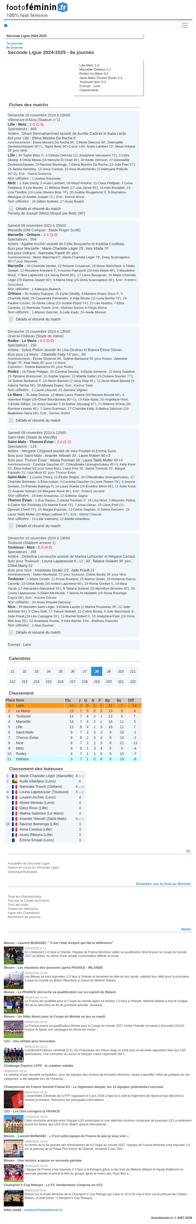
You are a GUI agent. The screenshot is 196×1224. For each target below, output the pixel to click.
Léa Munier (34, 188)
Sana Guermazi (54, 408)
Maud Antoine (125, 146)
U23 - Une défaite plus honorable (29, 1041)
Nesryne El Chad (59, 160)
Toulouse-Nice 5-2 (92, 82)
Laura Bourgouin (94, 275)
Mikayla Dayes (52, 385)
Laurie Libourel (46, 390)
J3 (36, 671)
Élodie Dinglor (69, 477)
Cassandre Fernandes (51, 298)
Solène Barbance (76, 359)
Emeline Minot (96, 486)
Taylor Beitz (53, 146)
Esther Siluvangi (78, 404)
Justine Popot (72, 303)
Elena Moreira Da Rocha (52, 138)
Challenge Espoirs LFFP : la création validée (39, 1066)
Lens (97, 86)
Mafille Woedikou (77, 519)
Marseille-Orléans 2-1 (95, 69)
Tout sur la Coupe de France (28, 900)
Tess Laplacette (31, 275)
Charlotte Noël (18, 298)
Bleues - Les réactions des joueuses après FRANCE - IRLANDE (53, 967)
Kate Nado (31, 363)
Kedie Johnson (96, 160)
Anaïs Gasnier (47, 404)
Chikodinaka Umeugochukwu (87, 464)
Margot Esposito (55, 509)
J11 (133, 671)
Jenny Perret (59, 275)
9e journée (14, 47)
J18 (85, 682)
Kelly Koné (128, 464)
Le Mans (29, 341)
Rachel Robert (76, 616)
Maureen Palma (123, 500)
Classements (89, 90)
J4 (49, 671)
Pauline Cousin (19, 303)
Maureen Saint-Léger (38, 607)
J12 (12, 682)
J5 (61, 671)
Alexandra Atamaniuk (39, 588)
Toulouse (16, 547)
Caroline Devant (67, 372)
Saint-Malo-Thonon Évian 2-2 (100, 78)
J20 (109, 682)
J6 (73, 671)
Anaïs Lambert (97, 146)
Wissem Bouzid (102, 395)
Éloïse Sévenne (44, 359)
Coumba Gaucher (46, 464)
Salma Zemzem (112, 509)
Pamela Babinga (38, 486)
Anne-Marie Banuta (116, 381)
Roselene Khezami (39, 270)
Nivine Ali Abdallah (83, 593)
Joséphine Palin (108, 616)
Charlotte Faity (54, 354)
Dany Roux (28, 808)
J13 (24, 682)
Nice (31, 547)
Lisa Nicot (34, 472)
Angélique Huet (116, 399)
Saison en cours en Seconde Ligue (33, 867)
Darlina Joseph (34, 280)
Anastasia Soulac (49, 570)
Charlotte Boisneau (22, 482)
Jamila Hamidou (24, 169)
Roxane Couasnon (76, 266)
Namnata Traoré (52, 253)
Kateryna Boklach (48, 289)
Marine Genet (95, 579)
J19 (97, 682)
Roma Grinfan (99, 584)
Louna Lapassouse (57, 561)
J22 (133, 682)
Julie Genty (30, 183)
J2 (24, 671)
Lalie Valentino (47, 519)
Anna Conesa (53, 169)
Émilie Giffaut (20, 404)
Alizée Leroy (45, 303)
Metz (22, 124)
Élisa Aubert (22, 468)
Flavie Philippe (37, 372)
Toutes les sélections (23, 909)
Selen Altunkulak (45, 574)
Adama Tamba (18, 385)
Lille (11, 124)
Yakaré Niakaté (65, 611)
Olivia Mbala (31, 160)
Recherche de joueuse (24, 917)
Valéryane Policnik (114, 169)
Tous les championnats (24, 896)
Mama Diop (64, 280)
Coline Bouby (96, 574)
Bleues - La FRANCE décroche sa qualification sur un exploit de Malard (60, 992)
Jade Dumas (39, 395)
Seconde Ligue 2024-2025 (26, 36)
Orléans (33, 235)
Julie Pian (121, 164)
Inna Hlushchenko (82, 169)
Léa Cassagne (42, 616)
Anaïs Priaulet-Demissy (53, 602)
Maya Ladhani (52, 514)
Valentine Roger (19, 399)
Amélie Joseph (37, 197)
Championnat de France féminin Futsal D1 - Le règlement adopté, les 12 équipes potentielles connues (83, 1087)
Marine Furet (57, 505)
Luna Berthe (106, 298)
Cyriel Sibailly (70, 294)
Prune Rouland (67, 579)
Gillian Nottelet (47, 201)
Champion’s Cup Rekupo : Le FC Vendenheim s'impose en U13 (53, 1185)
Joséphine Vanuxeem (95, 155)
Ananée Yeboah (58, 456)
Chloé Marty (18, 566)
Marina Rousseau (98, 607)
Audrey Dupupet (41, 294)
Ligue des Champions (24, 913)
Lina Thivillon (17, 192)
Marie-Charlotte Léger (60, 248)
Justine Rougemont (88, 192)
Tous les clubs (18, 905)
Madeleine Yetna (20, 413)
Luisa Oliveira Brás (48, 192)
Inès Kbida (94, 248)
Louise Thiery (42, 477)
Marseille (15, 235)
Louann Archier (31, 797)
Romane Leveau (20, 408)
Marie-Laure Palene (70, 395)
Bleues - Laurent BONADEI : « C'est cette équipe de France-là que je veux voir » (66, 1136)
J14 (36, 682)
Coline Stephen (84, 509)
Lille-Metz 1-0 (89, 65)
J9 (109, 671)
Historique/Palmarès (23, 872)
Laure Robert (89, 456)
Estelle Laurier (69, 607)
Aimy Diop (81, 381)
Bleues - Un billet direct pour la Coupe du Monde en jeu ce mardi (54, 1016)
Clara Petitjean (109, 183)
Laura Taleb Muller (98, 460)
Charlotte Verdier (43, 266)
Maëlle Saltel (86, 376)
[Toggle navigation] (185, 25)
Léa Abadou (103, 303)
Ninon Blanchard (45, 257)
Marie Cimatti (39, 579)
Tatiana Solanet (105, 561)
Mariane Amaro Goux (99, 294)
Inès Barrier (72, 621)
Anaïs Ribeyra (30, 835)
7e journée (14, 43)
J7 (85, 671)
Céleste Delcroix (88, 142)
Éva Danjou (46, 500)
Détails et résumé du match (38, 209)
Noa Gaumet (44, 625)
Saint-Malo (17, 442)
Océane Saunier (114, 376)
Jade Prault (80, 570)
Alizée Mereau (31, 803)
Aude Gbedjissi (31, 781)
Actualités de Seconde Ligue (29, 863)
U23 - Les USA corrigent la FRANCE (32, 1111)
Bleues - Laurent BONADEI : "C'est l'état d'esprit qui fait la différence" (58, 943)
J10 (121, 671)
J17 (73, 682)
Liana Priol (70, 468)
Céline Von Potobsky (26, 505)
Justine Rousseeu (48, 178)
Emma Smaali (30, 840)
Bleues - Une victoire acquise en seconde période (43, 1160)
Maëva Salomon (110, 408)
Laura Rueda (69, 486)
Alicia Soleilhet (123, 372)
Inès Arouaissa (47, 496)
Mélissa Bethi (59, 188)
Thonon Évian (42, 442)
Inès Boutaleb (114, 188)
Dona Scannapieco (116, 257)
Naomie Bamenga (53, 164)
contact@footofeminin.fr (43, 1210)
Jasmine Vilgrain (75, 390)
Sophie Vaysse (59, 376)
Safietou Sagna (76, 496)
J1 (12, 671)
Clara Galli (39, 611)
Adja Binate (81, 298)
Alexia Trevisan (62, 460)
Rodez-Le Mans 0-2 (93, 73)
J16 (61, 682)
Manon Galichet (46, 312)
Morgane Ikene (54, 491)
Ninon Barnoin (58, 381)
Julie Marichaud (118, 611)
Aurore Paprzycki (73, 270)
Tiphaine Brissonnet (27, 376)
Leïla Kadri (70, 312)
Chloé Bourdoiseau (52, 399)
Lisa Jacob (83, 188)
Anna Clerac (87, 505)
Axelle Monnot (95, 312)
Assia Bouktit (74, 201)
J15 (49, 682)
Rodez (13, 341)
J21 (121, 682)
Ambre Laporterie (63, 584)
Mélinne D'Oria (114, 404)
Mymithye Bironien (109, 588)
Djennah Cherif (19, 509)
